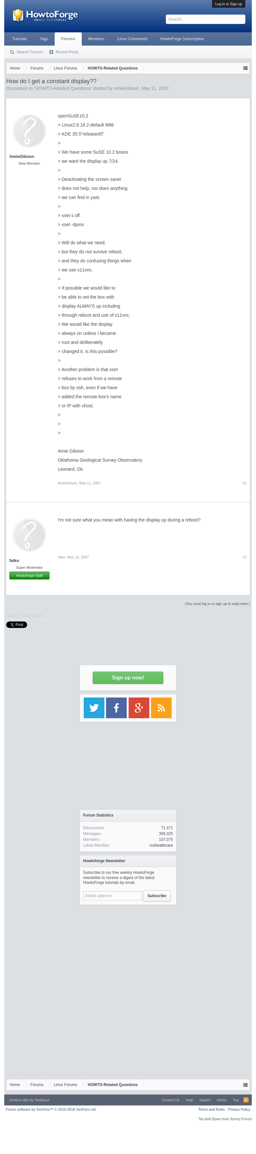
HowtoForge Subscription (182, 39)
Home (221, 1100)
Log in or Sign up (228, 4)
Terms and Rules (211, 1109)
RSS (246, 1100)
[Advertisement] (128, 948)
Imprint (204, 1100)
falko (14, 560)
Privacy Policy (239, 1109)
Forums (68, 39)
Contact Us (170, 1100)
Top (236, 1100)
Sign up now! (128, 677)
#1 (245, 483)
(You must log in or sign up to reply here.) (217, 604)
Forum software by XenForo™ (51, 1109)
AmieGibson (21, 156)
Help (189, 1100)
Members (96, 39)
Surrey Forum (241, 1119)
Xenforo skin (19, 1100)
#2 (245, 557)
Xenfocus (42, 1100)
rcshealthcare (161, 845)
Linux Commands (132, 39)
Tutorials (19, 39)
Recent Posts (67, 52)
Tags (44, 39)
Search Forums (29, 52)
